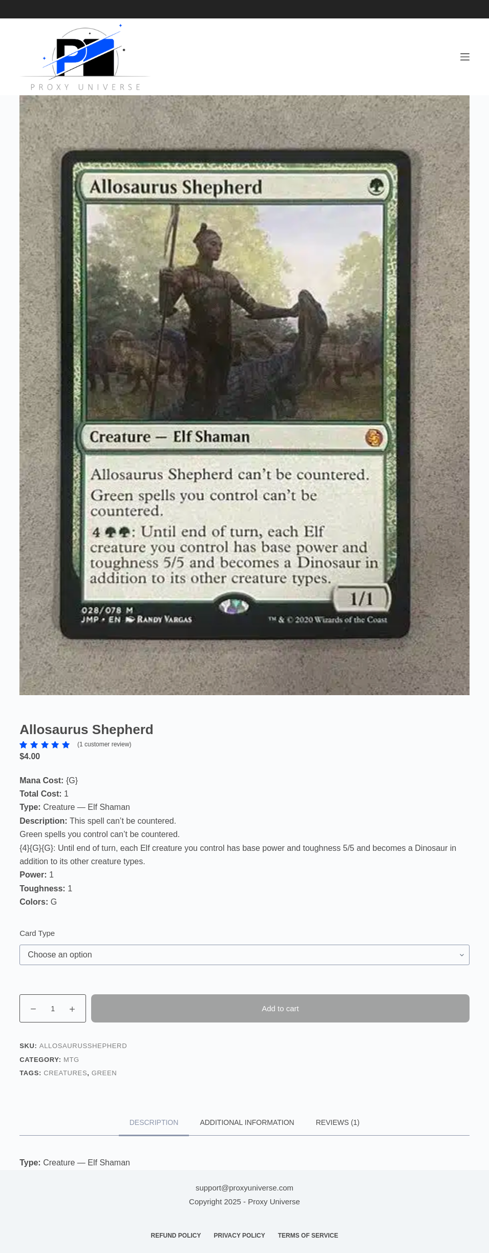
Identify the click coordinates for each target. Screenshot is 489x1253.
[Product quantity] (52, 1008)
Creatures (65, 1073)
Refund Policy (176, 1235)
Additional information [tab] (247, 1122)
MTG (71, 1059)
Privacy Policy (239, 1235)
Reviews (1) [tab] (338, 1122)
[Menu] (465, 56)
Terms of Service (308, 1235)
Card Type (37, 933)
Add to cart (280, 1008)
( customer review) (104, 744)
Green (104, 1073)
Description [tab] (154, 1122)
